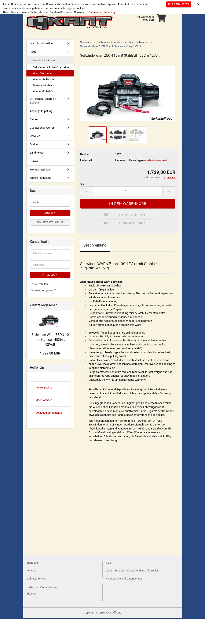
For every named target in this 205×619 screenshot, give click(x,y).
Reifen (34, 120)
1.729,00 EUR (50, 354)
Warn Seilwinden (43, 74)
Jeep (33, 52)
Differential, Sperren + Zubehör (43, 101)
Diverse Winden (42, 86)
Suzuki (34, 162)
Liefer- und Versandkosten (42, 588)
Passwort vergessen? (43, 291)
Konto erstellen (39, 284)
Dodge (34, 145)
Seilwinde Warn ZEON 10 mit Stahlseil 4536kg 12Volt (50, 340)
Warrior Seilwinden (44, 80)
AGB (108, 563)
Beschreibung (94, 246)
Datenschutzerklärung (101, 12)
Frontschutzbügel (40, 170)
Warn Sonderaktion (41, 44)
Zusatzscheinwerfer (42, 128)
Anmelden (50, 275)
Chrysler (35, 136)
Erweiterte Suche (50, 223)
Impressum (33, 563)
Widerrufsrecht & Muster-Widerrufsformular (132, 571)
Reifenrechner (44, 388)
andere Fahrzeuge (40, 178)
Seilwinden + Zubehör (43, 61)
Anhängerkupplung (41, 111)
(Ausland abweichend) (156, 161)
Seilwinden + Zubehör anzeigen (51, 68)
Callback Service (36, 579)
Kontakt (31, 571)
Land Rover (36, 153)
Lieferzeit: (86, 161)
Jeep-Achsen (44, 400)
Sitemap (31, 594)
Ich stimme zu (178, 4)
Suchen (50, 213)
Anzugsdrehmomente (49, 413)
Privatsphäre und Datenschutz (124, 579)
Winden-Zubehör (43, 92)
